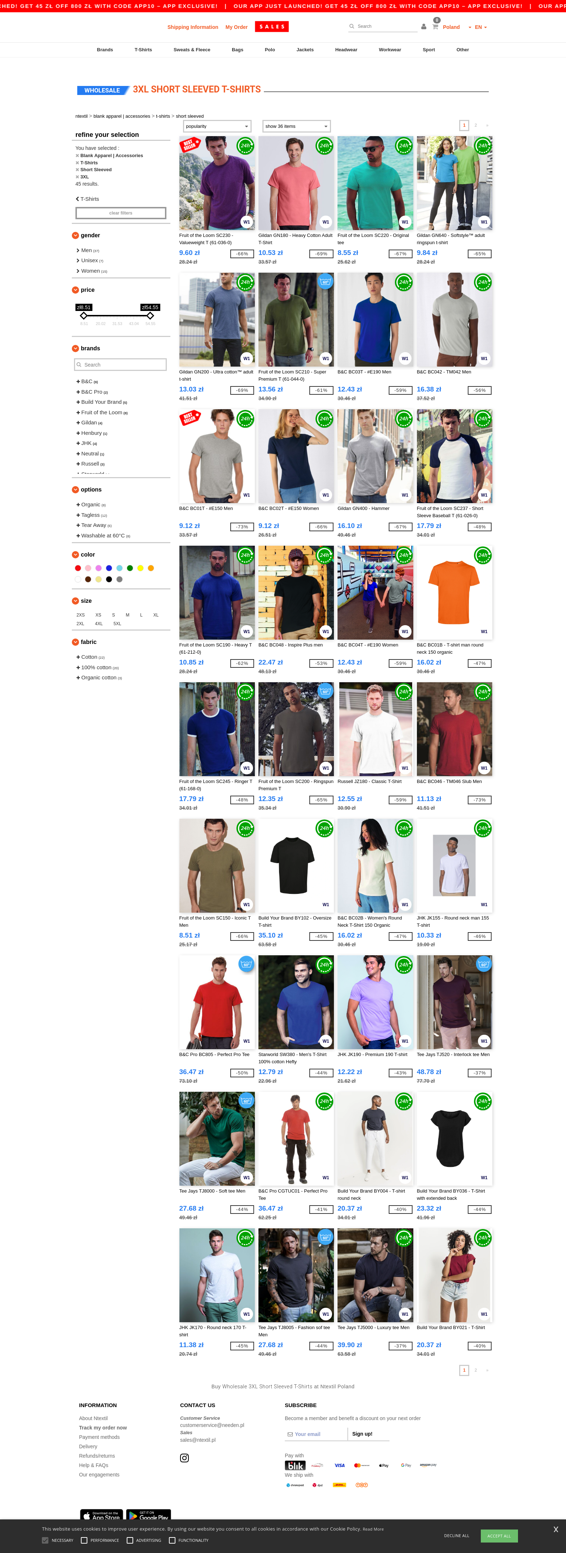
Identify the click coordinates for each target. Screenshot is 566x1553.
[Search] (381, 26)
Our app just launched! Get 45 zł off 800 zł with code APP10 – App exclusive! (407, 6)
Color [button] (88, 542)
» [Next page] (487, 113)
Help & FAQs (93, 1452)
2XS (81, 602)
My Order (237, 27)
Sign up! (362, 1421)
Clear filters (120, 200)
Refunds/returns (97, 1443)
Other (463, 49)
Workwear (390, 49)
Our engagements (99, 1462)
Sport (429, 49)
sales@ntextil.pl (197, 1427)
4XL (99, 611)
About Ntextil (93, 1406)
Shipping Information (192, 27)
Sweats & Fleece (192, 49)
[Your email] (316, 1421)
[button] (424, 27)
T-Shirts (143, 49)
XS (98, 602)
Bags (237, 49)
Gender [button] (90, 223)
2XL (80, 611)
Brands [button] (90, 336)
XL (156, 602)
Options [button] (91, 477)
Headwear (346, 49)
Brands (105, 49)
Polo (270, 49)
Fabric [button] (89, 630)
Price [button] (88, 277)
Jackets (305, 49)
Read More (373, 1529)
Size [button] (86, 588)
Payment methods (99, 1424)
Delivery (88, 1434)
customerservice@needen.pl (212, 1413)
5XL (117, 611)
